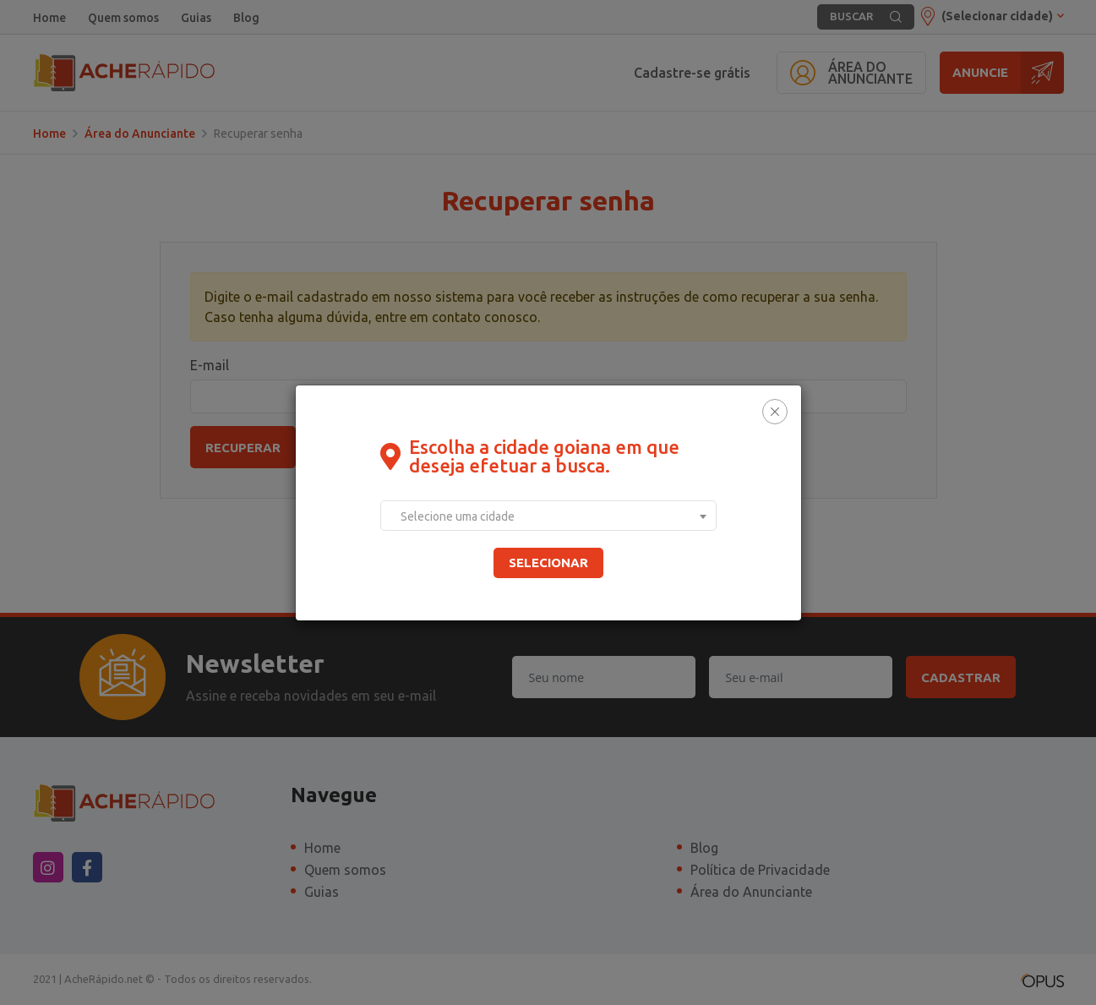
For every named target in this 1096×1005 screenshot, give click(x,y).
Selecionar (548, 562)
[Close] (775, 411)
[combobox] (548, 515)
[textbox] (548, 516)
